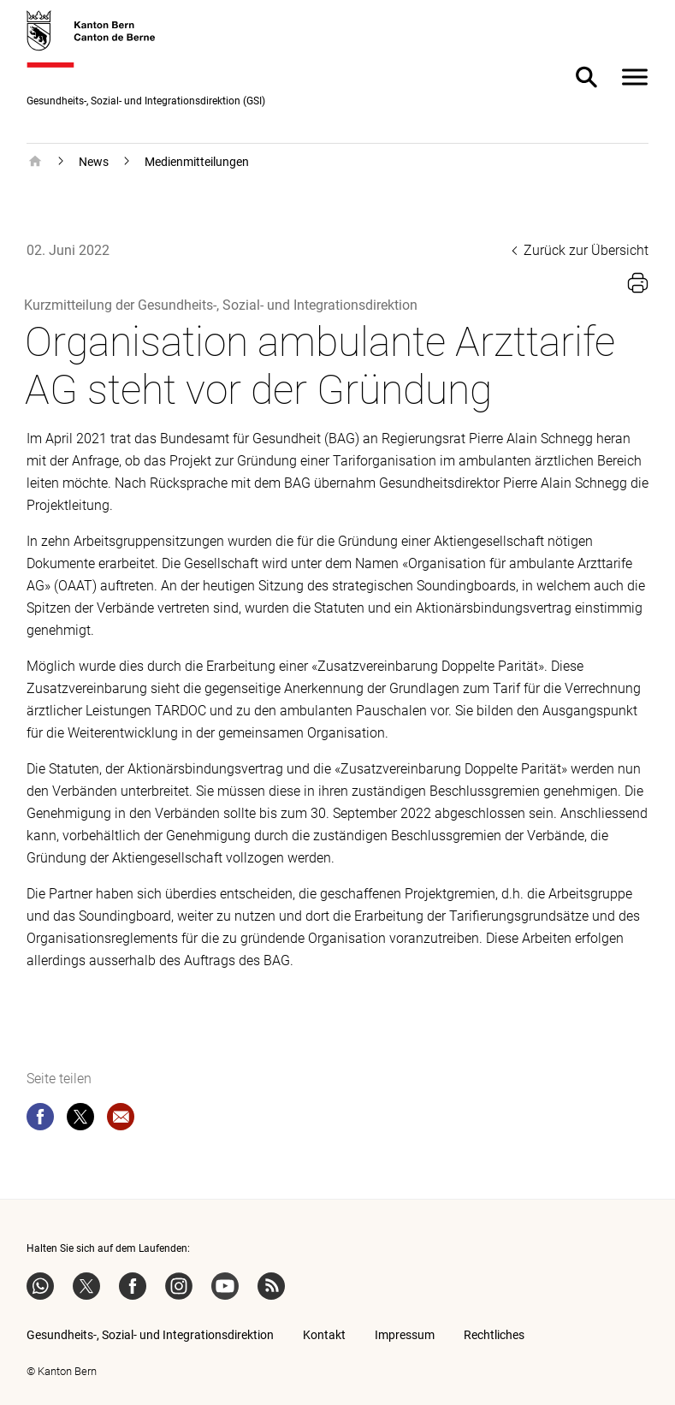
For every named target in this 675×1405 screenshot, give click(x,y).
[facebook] (40, 1120)
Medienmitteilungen (197, 162)
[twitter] (80, 1120)
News (94, 162)
